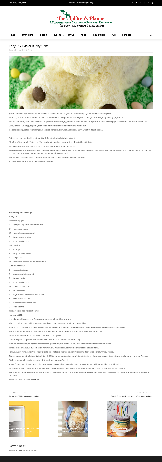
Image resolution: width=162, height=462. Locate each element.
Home (12, 35)
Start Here (27, 35)
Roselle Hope (16, 432)
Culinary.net (13, 50)
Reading (128, 35)
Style (72, 35)
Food (85, 35)
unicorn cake (35, 379)
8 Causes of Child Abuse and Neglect (24, 396)
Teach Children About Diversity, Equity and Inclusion (132, 396)
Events (59, 35)
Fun (115, 35)
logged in (21, 450)
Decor (44, 35)
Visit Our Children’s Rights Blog (81, 3)
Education (100, 35)
